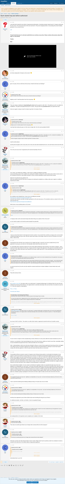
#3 (63, 81)
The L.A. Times (13, 288)
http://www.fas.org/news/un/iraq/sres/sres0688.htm (21, 201)
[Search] (61, 3)
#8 (63, 147)
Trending (2, 5)
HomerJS (3, 17)
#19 (63, 352)
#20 (63, 374)
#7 (63, 131)
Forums (13, 3)
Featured (8, 3)
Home (3, 3)
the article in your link (15, 283)
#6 (63, 117)
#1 (63, 22)
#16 (63, 281)
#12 (63, 224)
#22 (63, 403)
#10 (63, 183)
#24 (63, 429)
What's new (19, 3)
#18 (63, 324)
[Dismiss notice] (63, 8)
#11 (63, 208)
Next (5, 19)
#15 (63, 270)
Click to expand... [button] (37, 194)
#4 (63, 92)
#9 (63, 158)
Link (11, 29)
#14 (63, 253)
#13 (63, 240)
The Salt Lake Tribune (15, 291)
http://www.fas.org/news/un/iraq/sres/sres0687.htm (21, 197)
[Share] (61, 22)
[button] (23, 3)
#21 (63, 385)
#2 (63, 70)
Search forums (7, 5)
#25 (63, 445)
